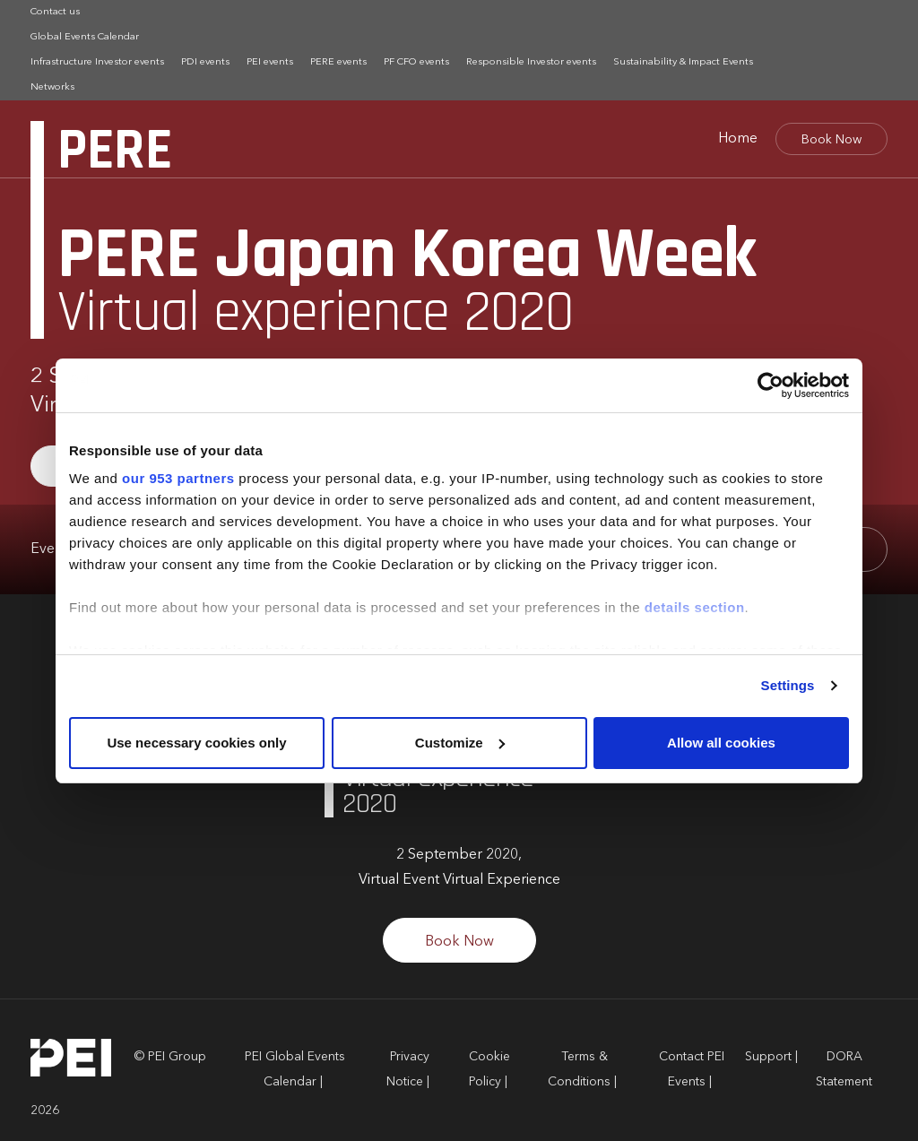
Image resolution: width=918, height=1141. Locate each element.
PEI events (270, 62)
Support (768, 1056)
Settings (788, 685)
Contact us (55, 12)
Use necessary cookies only (196, 742)
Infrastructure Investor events (97, 62)
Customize (460, 742)
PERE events (338, 62)
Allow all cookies (721, 742)
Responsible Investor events (531, 62)
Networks (52, 87)
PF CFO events (416, 62)
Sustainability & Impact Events (683, 62)
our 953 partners (178, 478)
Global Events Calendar (84, 37)
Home (738, 139)
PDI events (205, 62)
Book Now (831, 140)
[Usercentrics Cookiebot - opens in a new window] (770, 385)
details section (695, 607)
